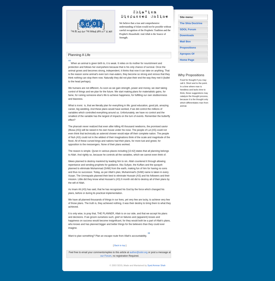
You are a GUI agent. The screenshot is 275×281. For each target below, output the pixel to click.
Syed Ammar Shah (156, 265)
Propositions (188, 47)
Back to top (119, 245)
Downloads (187, 35)
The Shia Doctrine (191, 23)
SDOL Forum (188, 29)
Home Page (187, 59)
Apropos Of (187, 53)
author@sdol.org (139, 252)
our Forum (105, 255)
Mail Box (185, 41)
